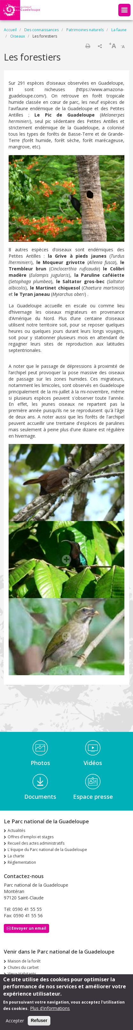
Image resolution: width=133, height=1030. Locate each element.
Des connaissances (41, 29)
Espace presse (93, 796)
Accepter (15, 1024)
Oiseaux (17, 36)
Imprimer (88, 46)
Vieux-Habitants (22, 973)
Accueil (10, 29)
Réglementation (22, 862)
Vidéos (93, 763)
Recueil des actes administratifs (36, 843)
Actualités (16, 830)
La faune (119, 29)
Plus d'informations (50, 1012)
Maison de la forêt (24, 961)
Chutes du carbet (23, 967)
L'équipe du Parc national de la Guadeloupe (47, 849)
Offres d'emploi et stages (31, 837)
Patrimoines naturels (85, 29)
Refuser (39, 1023)
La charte (16, 856)
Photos (40, 763)
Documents (40, 796)
